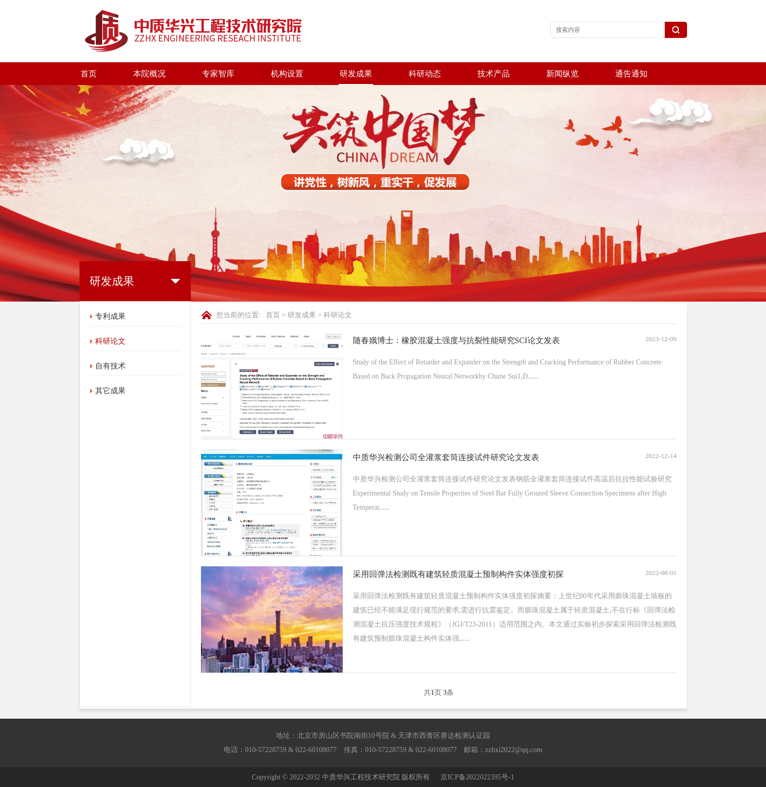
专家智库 (218, 73)
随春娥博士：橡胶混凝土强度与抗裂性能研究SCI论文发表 (456, 340)
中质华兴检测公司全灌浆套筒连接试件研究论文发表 (446, 457)
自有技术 (110, 366)
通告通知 (631, 73)
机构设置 (287, 73)
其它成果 (110, 391)
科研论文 (110, 341)
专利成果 (110, 316)
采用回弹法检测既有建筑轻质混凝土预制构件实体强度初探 (458, 574)
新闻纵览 (562, 73)
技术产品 (493, 73)
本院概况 (149, 73)
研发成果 (356, 73)
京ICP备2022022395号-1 (477, 777)
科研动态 (425, 73)
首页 (88, 73)
